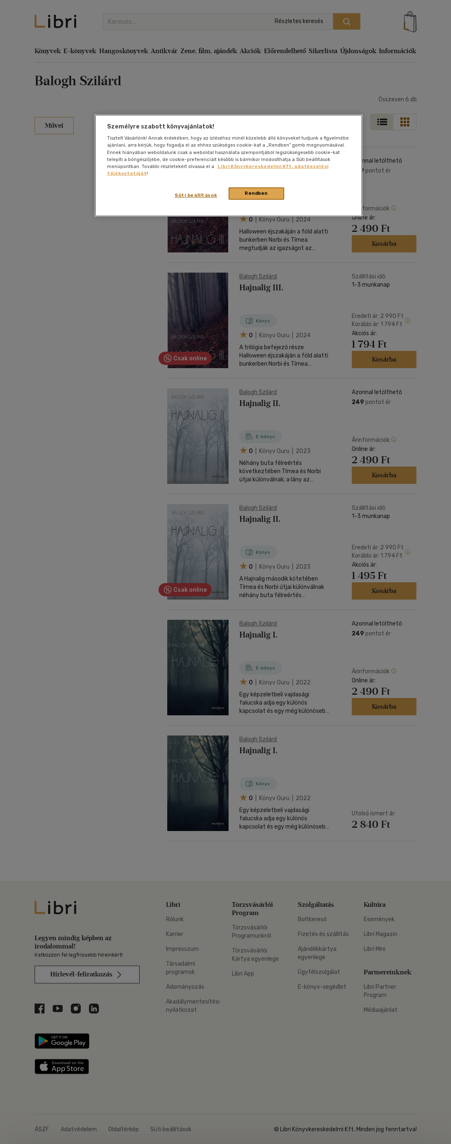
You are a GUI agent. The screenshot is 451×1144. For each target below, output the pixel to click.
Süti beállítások (196, 195)
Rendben (256, 193)
